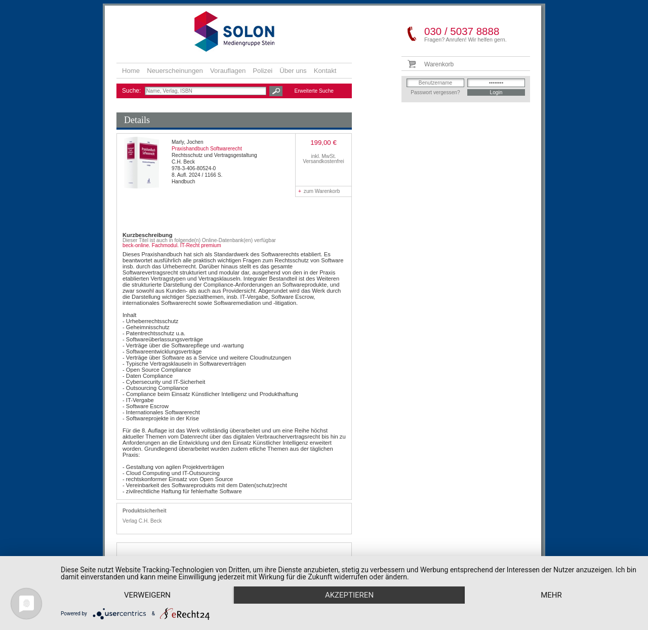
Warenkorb (439, 64)
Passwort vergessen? (435, 92)
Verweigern (147, 595)
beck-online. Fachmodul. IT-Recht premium (172, 245)
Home (131, 70)
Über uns (293, 70)
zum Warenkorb (319, 191)
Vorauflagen (228, 70)
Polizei (262, 70)
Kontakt (325, 70)
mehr (551, 595)
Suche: (132, 90)
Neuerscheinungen (175, 70)
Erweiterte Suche (314, 91)
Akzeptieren (349, 595)
